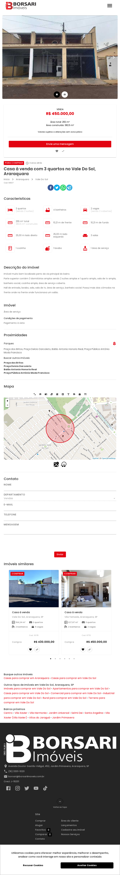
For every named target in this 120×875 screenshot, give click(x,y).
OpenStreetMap (108, 458)
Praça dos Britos (13, 362)
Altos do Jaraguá (39, 717)
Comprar (40, 820)
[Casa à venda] (34, 588)
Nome (8, 484)
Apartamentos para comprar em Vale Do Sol (80, 688)
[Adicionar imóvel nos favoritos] (56, 151)
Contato (40, 838)
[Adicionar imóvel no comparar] (63, 151)
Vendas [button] (8, 498)
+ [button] (7, 401)
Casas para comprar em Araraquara (26, 678)
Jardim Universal (59, 713)
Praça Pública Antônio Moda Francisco (27, 372)
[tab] (57, 94)
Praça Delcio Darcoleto (17, 366)
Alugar (39, 825)
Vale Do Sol (41, 179)
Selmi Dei (76, 713)
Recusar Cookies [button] (33, 865)
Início (7, 179)
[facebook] (51, 188)
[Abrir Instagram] (17, 788)
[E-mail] (60, 508)
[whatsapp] (63, 188)
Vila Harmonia (38, 713)
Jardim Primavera (63, 717)
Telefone (10, 514)
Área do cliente (69, 820)
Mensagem (11, 524)
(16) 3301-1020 (16, 771)
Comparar (43, 834)
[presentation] (60, 543)
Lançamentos (69, 825)
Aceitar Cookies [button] (87, 865)
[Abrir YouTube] (36, 788)
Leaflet (95, 458)
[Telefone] (60, 518)
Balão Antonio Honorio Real (20, 369)
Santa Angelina (94, 713)
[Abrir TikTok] (45, 788)
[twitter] (57, 188)
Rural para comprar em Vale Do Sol (64, 698)
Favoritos (42, 830)
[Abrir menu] (110, 6)
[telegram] (69, 188)
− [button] (7, 405)
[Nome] (60, 488)
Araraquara (22, 179)
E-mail (8, 504)
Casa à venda (21, 612)
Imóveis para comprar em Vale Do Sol (27, 688)
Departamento (14, 494)
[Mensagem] (60, 530)
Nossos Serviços (70, 834)
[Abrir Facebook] (8, 788)
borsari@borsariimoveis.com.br (26, 776)
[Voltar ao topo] (60, 801)
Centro (8, 713)
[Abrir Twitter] (27, 788)
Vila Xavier (21, 713)
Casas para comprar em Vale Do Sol (73, 678)
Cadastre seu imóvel (73, 829)
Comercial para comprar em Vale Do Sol (76, 693)
